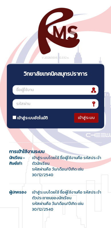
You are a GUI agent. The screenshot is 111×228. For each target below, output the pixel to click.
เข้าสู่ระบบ (86, 118)
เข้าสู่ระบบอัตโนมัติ (30, 118)
